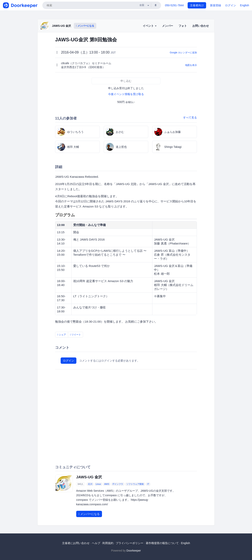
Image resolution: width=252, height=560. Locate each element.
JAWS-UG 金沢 (61, 25)
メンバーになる (85, 25)
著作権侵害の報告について (162, 543)
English (244, 5)
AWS (106, 484)
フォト (183, 25)
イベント (150, 25)
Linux (98, 484)
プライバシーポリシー (129, 543)
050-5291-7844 (174, 5)
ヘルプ (96, 543)
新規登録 (215, 5)
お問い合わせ (200, 25)
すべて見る (190, 117)
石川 (90, 484)
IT (148, 484)
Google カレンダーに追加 (183, 52)
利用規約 (107, 543)
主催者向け (197, 5)
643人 (80, 484)
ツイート (75, 334)
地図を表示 (191, 65)
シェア (61, 334)
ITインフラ (117, 484)
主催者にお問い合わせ (76, 543)
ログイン (230, 5)
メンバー (167, 25)
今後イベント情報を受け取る (126, 94)
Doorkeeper (133, 550)
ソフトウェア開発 (135, 484)
